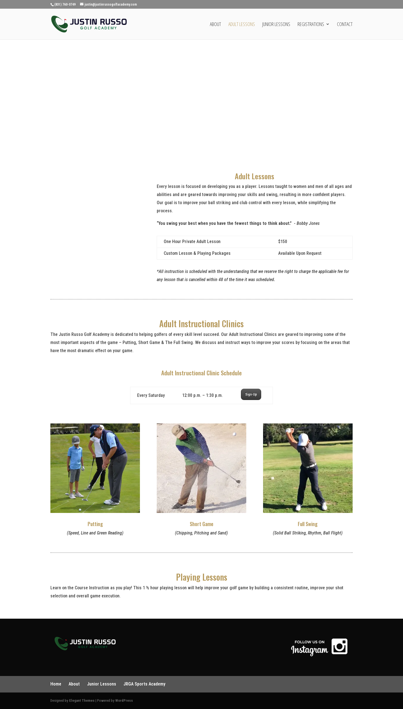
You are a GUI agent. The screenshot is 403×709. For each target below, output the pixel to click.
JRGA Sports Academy (144, 684)
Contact (345, 24)
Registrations (310, 24)
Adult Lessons (241, 24)
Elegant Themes (82, 700)
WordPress (124, 700)
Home (55, 684)
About (215, 24)
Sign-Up (251, 394)
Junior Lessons (276, 24)
